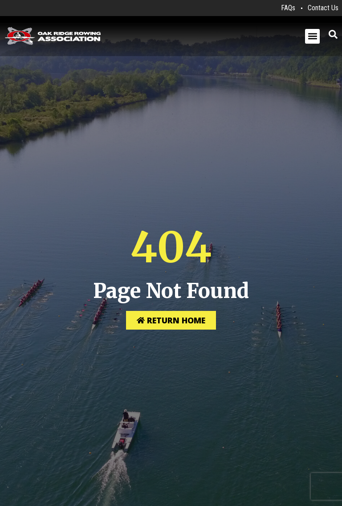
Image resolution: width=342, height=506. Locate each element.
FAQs (288, 8)
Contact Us (323, 8)
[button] (312, 36)
